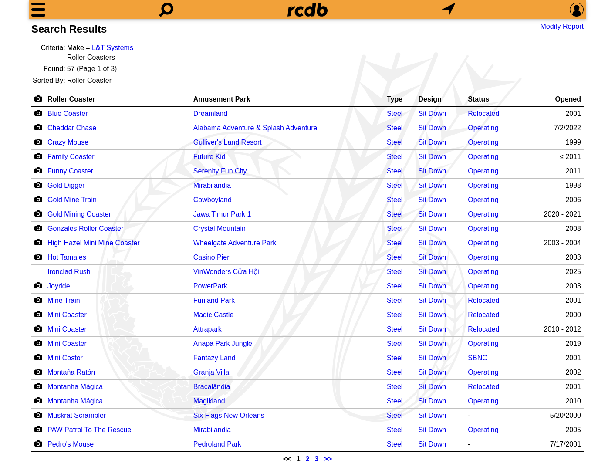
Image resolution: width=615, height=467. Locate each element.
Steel (394, 113)
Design (429, 99)
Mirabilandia (212, 185)
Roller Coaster (71, 99)
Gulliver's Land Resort (227, 142)
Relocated (483, 113)
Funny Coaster (70, 171)
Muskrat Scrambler (76, 415)
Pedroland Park (217, 444)
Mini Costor (65, 358)
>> (328, 459)
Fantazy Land (214, 358)
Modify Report (562, 26)
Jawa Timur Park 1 (222, 214)
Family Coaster (71, 156)
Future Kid (209, 156)
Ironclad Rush (69, 271)
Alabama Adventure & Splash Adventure (255, 128)
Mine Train (63, 300)
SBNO (477, 358)
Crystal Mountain (219, 228)
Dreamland (210, 113)
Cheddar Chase (71, 128)
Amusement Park (221, 99)
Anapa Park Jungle (222, 343)
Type (394, 99)
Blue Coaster (67, 113)
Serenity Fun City (220, 171)
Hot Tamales (66, 257)
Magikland (209, 401)
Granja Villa (211, 372)
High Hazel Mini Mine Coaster (93, 243)
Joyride (58, 286)
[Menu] (38, 10)
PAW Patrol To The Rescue (89, 429)
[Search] (166, 10)
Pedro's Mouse (70, 444)
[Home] (307, 10)
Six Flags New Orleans (228, 415)
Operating (483, 128)
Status (478, 99)
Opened (568, 99)
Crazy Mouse (67, 142)
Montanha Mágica (75, 386)
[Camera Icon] (38, 113)
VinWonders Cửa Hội (226, 271)
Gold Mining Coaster (79, 214)
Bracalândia (211, 386)
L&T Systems (112, 47)
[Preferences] (577, 10)
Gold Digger (65, 185)
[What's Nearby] (449, 10)
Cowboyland (212, 199)
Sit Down (432, 113)
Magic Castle (213, 314)
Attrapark (207, 329)
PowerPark (210, 286)
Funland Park (214, 300)
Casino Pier (211, 257)
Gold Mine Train (72, 199)
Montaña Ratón (71, 372)
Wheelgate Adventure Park (234, 243)
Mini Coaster (67, 314)
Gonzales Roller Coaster (85, 228)
